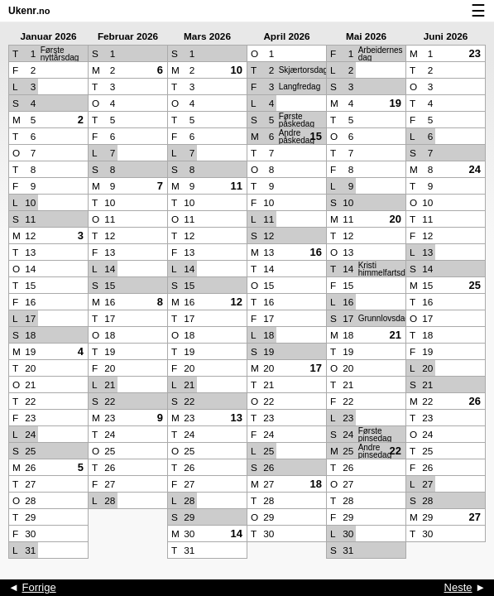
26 (475, 401)
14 (236, 533)
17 (316, 368)
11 (236, 186)
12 (236, 302)
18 (316, 484)
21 (395, 335)
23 (475, 53)
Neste (458, 587)
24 (475, 169)
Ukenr (29, 11)
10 (236, 70)
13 (236, 417)
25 (475, 285)
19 (395, 103)
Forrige (38, 587)
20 (395, 219)
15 (316, 136)
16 (316, 252)
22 (395, 451)
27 (475, 517)
